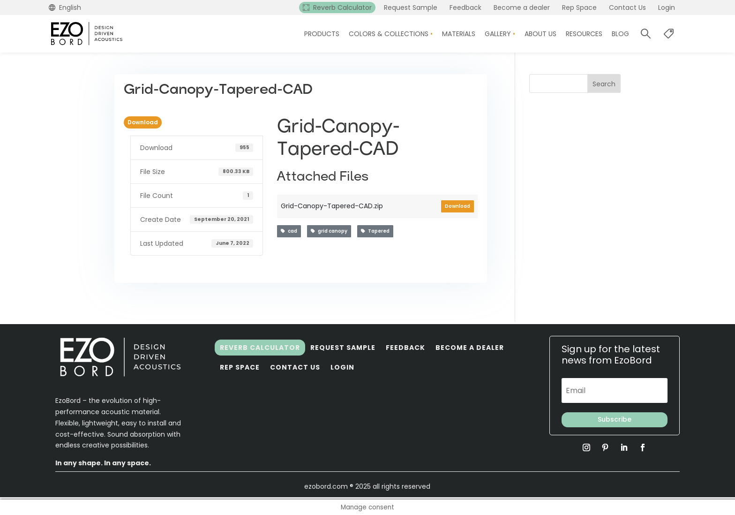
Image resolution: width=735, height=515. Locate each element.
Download (143, 122)
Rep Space (240, 367)
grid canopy (329, 231)
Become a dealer (469, 347)
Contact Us (295, 367)
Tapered (375, 231)
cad (289, 231)
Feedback (405, 347)
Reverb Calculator (260, 347)
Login (342, 367)
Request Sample (342, 347)
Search (603, 84)
